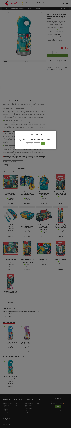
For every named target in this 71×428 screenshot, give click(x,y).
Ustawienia (29, 143)
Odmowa (37, 143)
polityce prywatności (23, 140)
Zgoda (43, 143)
